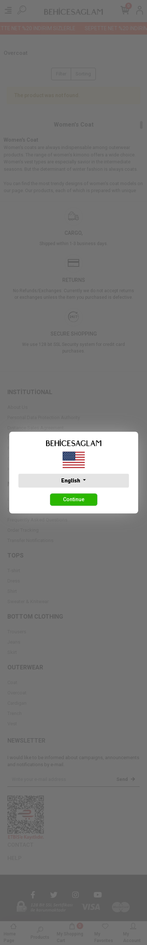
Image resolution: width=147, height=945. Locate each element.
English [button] (71, 480)
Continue (73, 499)
